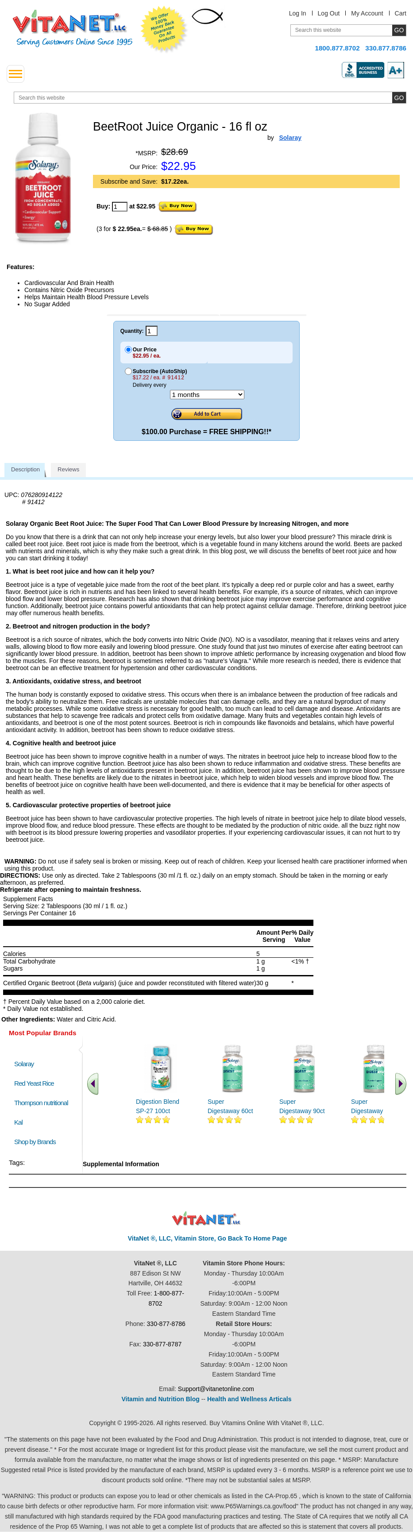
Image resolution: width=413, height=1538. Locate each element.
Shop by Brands (37, 1141)
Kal (18, 1122)
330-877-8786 (166, 1323)
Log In (297, 13)
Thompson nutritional (41, 1102)
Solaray (24, 1064)
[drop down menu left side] (15, 74)
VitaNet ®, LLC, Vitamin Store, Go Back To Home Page (207, 1238)
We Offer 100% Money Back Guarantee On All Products (164, 29)
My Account (367, 13)
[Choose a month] (207, 394)
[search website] (210, 97)
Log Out (329, 13)
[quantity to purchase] (119, 207)
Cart (400, 13)
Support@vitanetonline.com (216, 1388)
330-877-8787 (162, 1344)
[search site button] (399, 97)
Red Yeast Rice (34, 1083)
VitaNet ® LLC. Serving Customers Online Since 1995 (72, 28)
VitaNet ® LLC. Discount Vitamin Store (206, 1218)
